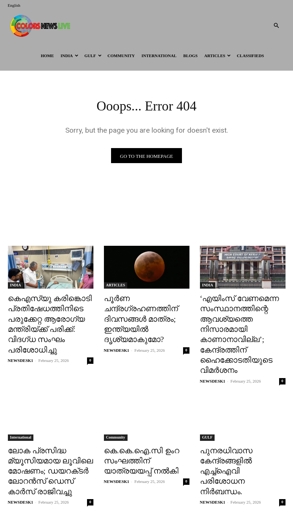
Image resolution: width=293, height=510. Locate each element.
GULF (93, 55)
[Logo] (41, 26)
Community (121, 55)
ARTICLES (217, 55)
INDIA (69, 55)
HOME (47, 55)
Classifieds (250, 55)
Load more (146, 486)
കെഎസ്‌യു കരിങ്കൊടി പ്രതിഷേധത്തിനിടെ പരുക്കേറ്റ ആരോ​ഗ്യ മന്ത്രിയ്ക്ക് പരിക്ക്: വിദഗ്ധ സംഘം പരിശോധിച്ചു (47, 315)
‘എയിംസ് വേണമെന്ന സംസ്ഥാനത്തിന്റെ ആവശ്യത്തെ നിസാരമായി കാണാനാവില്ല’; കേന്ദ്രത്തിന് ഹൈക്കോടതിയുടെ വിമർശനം (241, 323)
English (14, 5)
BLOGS (190, 55)
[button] (276, 25)
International (158, 55)
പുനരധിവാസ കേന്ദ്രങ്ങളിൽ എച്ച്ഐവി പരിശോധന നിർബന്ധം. (238, 435)
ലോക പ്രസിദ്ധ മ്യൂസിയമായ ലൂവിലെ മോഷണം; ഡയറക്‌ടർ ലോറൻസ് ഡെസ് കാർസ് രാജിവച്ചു (47, 443)
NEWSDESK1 (20, 341)
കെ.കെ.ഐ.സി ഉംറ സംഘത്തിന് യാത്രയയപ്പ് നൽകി (142, 435)
